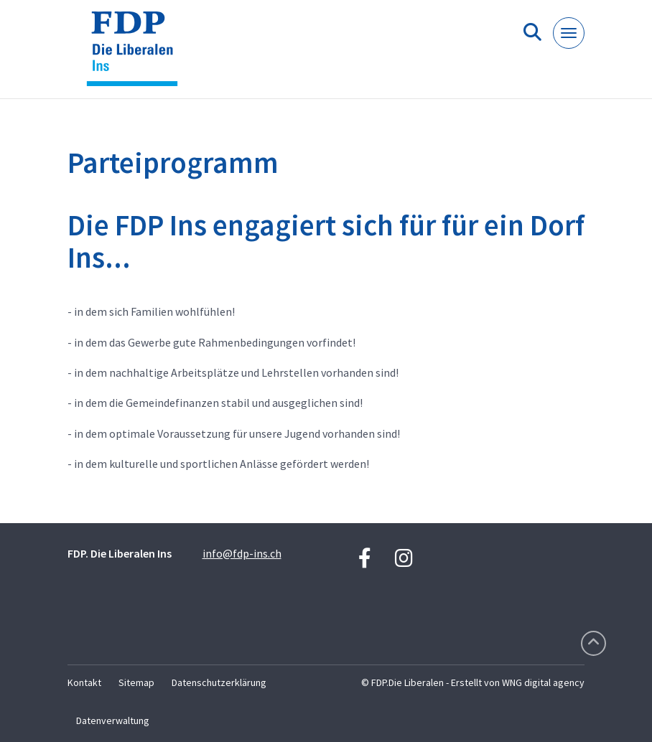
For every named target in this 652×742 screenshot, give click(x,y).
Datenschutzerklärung (219, 682)
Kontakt (84, 682)
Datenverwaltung (112, 720)
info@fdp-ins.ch (241, 553)
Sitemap (136, 682)
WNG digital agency (543, 682)
